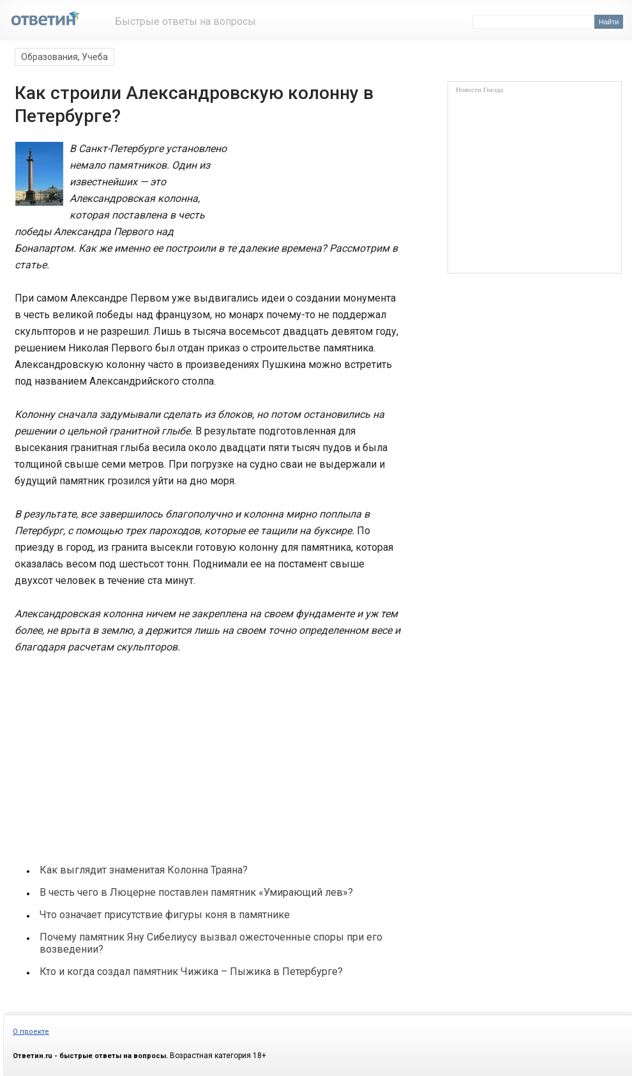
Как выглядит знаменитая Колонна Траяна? (144, 870)
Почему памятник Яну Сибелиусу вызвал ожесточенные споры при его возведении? (211, 943)
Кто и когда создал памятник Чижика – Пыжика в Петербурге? (191, 971)
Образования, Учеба (64, 57)
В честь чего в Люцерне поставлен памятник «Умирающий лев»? (196, 892)
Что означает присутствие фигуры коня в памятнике (165, 915)
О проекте (31, 1031)
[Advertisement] (109, 753)
